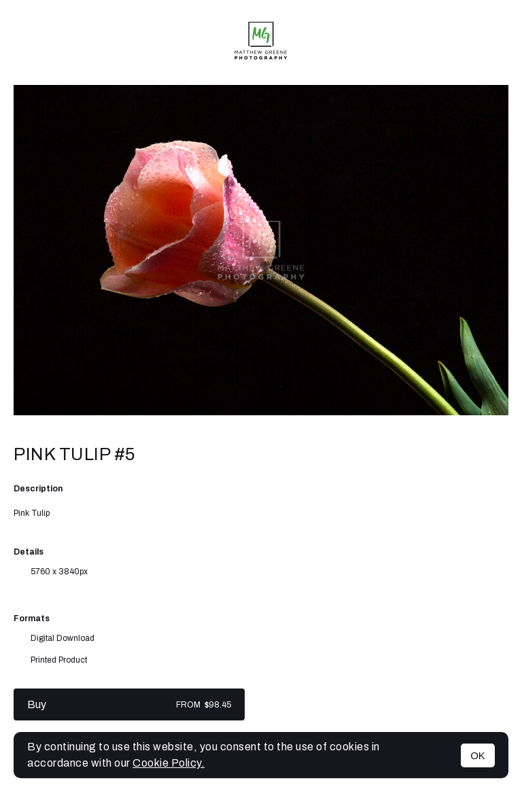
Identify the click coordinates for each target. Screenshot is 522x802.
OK (477, 755)
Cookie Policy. (169, 763)
